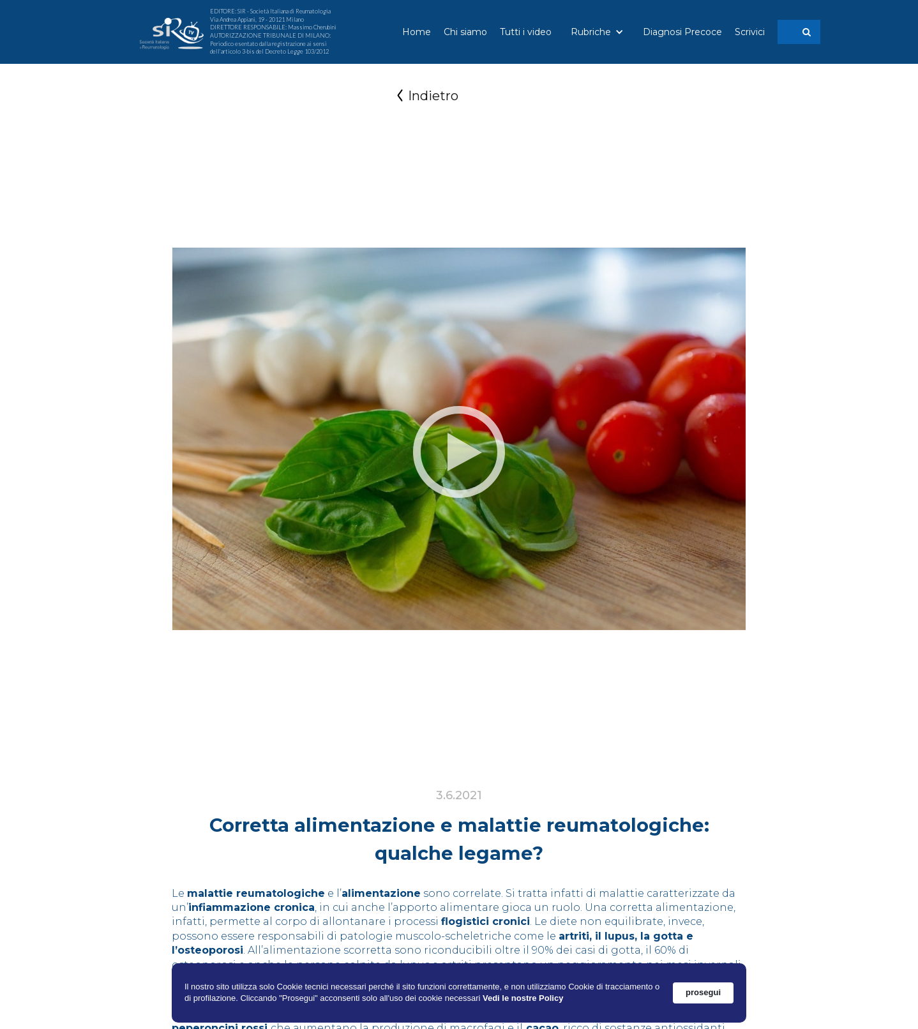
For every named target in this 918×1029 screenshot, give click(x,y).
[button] (597, 32)
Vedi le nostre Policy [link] (523, 998)
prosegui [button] (703, 992)
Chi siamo (465, 32)
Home (416, 32)
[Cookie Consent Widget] (459, 993)
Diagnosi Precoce (682, 32)
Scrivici (750, 32)
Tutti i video (526, 32)
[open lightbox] (459, 452)
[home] (172, 32)
